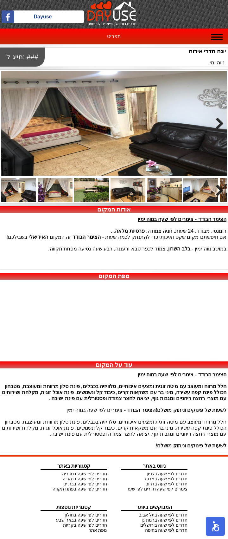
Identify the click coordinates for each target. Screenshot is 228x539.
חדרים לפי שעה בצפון (167, 473)
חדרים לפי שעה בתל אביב (163, 514)
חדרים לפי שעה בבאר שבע (81, 520)
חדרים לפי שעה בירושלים (164, 525)
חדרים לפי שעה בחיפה (166, 530)
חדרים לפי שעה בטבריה (84, 473)
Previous (10, 190)
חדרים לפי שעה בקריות (85, 525)
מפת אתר (98, 530)
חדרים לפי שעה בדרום (166, 483)
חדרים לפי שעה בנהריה (85, 478)
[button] (215, 526)
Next (217, 123)
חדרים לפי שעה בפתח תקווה (80, 488)
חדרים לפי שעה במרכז (166, 478)
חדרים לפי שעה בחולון (86, 514)
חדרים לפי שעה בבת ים (85, 483)
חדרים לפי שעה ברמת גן (165, 520)
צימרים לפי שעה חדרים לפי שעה (156, 488)
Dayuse (43, 16)
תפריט (114, 36)
